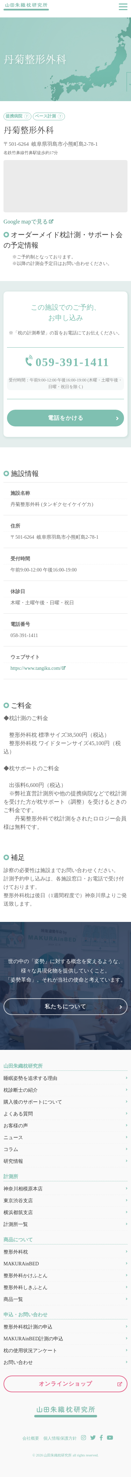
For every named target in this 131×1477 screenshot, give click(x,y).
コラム (10, 1149)
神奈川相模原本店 (23, 1189)
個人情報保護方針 (60, 1438)
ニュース (13, 1138)
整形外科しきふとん (25, 1287)
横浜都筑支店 (18, 1212)
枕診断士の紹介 (20, 1090)
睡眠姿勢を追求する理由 (30, 1078)
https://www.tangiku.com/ (35, 668)
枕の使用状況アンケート (30, 1351)
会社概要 (30, 1438)
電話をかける (65, 418)
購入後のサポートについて (32, 1102)
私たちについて (65, 1007)
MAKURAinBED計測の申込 (33, 1339)
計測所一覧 (15, 1224)
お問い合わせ (18, 1362)
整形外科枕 (15, 1252)
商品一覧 (13, 1299)
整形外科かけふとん (25, 1276)
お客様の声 (15, 1126)
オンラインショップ (65, 1384)
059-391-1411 (72, 362)
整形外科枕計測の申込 (27, 1327)
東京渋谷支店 (18, 1201)
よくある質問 (18, 1114)
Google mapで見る (25, 222)
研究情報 (13, 1161)
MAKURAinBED (21, 1264)
